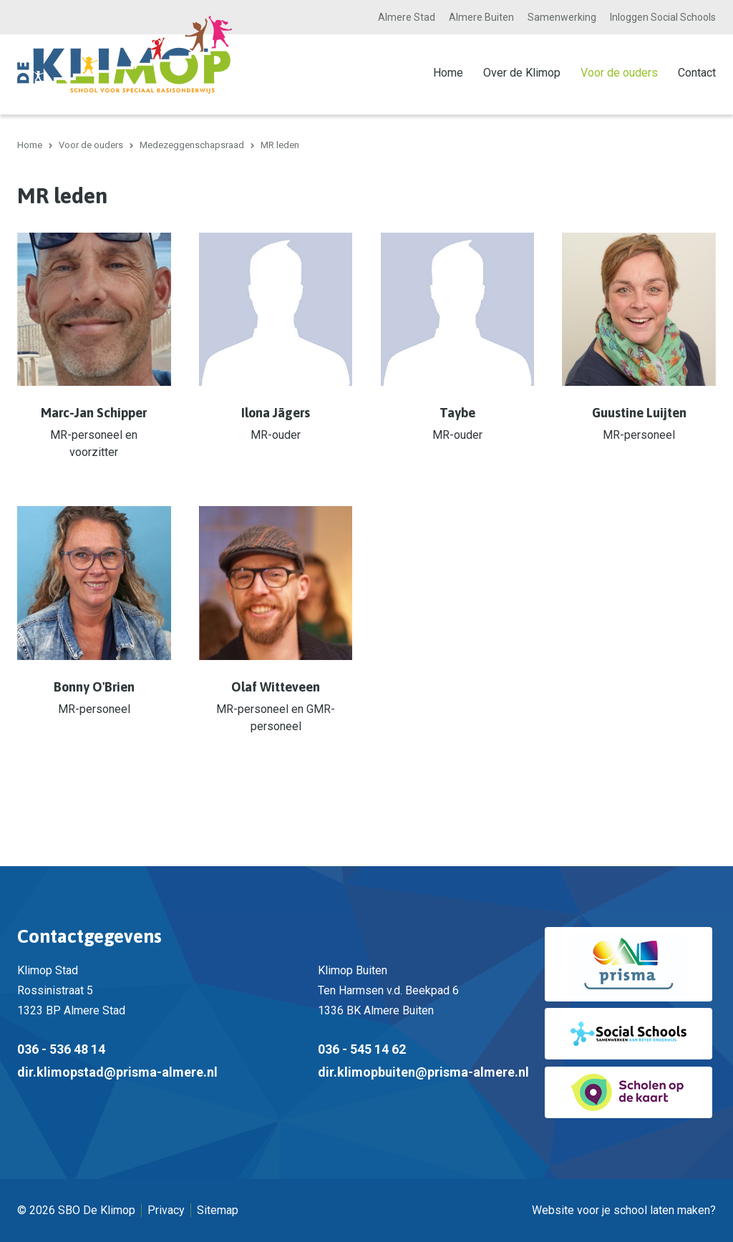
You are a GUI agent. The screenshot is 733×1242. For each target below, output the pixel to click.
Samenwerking (562, 17)
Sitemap (217, 1210)
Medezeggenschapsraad (192, 145)
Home (448, 72)
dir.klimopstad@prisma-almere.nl (117, 1072)
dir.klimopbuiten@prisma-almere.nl (423, 1072)
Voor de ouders (619, 72)
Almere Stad (406, 17)
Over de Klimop (521, 72)
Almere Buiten (481, 17)
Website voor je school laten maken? (624, 1210)
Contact (697, 72)
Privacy (166, 1210)
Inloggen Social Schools (663, 17)
